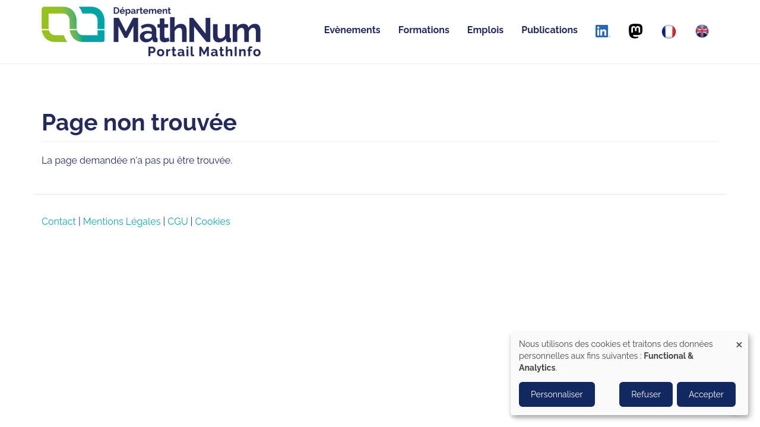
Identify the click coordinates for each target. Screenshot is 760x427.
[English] (702, 31)
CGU (177, 221)
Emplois (485, 30)
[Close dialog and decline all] (739, 339)
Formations (423, 30)
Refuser (646, 394)
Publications (549, 30)
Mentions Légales (122, 221)
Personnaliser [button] (557, 394)
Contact (59, 221)
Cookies (212, 221)
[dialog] (629, 373)
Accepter (706, 394)
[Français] (669, 31)
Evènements (352, 30)
